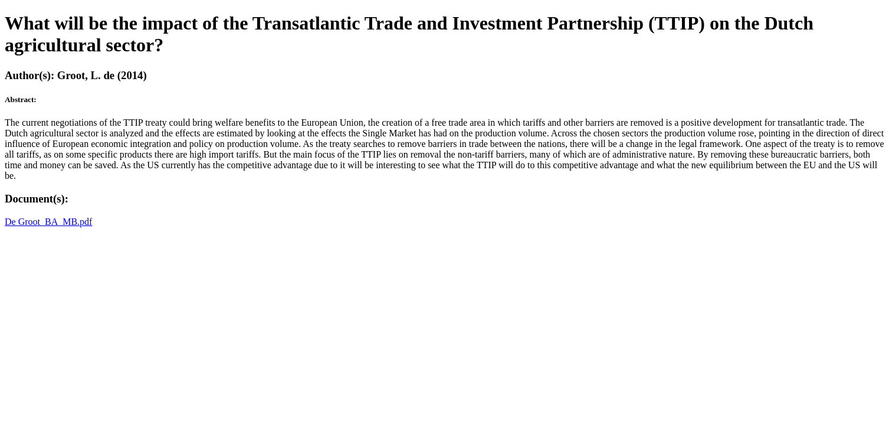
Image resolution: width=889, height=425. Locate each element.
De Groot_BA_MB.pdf (48, 222)
